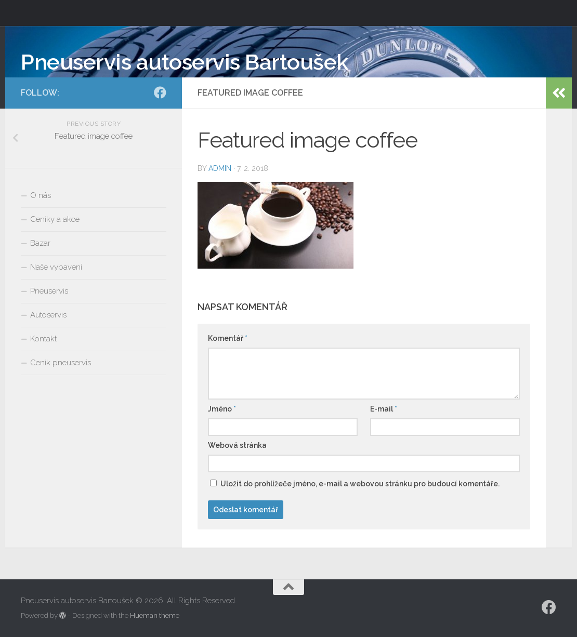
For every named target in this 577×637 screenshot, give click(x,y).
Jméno (222, 409)
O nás (40, 195)
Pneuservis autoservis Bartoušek (184, 62)
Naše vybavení (56, 267)
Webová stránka (237, 445)
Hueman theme (154, 615)
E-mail (383, 409)
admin (219, 168)
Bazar (40, 243)
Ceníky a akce (55, 219)
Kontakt (43, 338)
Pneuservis (49, 291)
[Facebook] (160, 92)
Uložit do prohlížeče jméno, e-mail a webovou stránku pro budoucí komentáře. (360, 484)
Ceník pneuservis (60, 362)
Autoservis (48, 315)
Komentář (227, 338)
